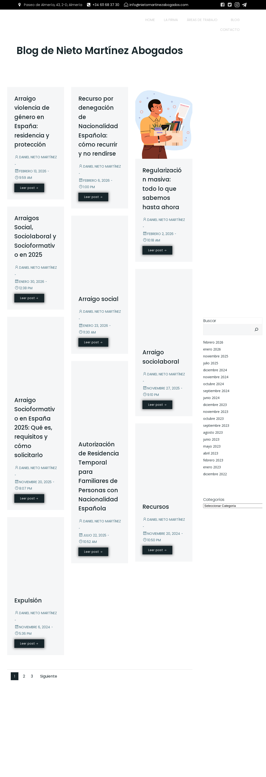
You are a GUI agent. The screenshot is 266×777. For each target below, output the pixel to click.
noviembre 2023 (215, 411)
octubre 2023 (213, 418)
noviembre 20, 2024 (161, 533)
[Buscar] (256, 329)
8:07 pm (23, 488)
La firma (171, 19)
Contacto (230, 29)
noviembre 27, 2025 (161, 388)
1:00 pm (86, 187)
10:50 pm (151, 540)
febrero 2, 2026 (158, 233)
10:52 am (87, 541)
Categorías (213, 499)
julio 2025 (210, 363)
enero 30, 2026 (29, 281)
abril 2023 (210, 453)
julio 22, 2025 (92, 535)
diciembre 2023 (215, 404)
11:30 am (87, 332)
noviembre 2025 (215, 356)
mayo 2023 (212, 446)
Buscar (209, 320)
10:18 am (151, 240)
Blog (235, 19)
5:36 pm (23, 633)
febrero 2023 (213, 460)
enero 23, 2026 (93, 325)
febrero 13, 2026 (30, 171)
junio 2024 (211, 397)
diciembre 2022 (215, 474)
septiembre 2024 (216, 390)
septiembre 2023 (216, 425)
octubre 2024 (213, 384)
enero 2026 (212, 349)
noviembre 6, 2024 (32, 627)
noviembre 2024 (215, 377)
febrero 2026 (213, 342)
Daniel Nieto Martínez (35, 157)
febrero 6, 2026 (94, 180)
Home (150, 19)
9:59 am (23, 177)
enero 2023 (212, 467)
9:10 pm (150, 394)
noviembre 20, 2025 (33, 482)
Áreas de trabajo (204, 19)
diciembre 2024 (215, 370)
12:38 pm (23, 288)
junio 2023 (211, 439)
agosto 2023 (213, 432)
